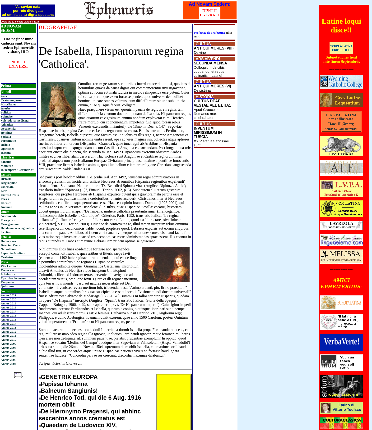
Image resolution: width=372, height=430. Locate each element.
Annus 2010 (8, 339)
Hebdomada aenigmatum (17, 228)
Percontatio (8, 140)
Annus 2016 (8, 315)
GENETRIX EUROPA (69, 377)
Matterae (7, 165)
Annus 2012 (8, 331)
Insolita (6, 152)
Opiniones (7, 148)
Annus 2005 (8, 360)
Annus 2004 (8, 364)
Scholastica (8, 274)
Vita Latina (8, 266)
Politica (6, 112)
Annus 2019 (8, 303)
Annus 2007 (8, 351)
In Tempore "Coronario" (17, 170)
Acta (4, 96)
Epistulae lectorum (13, 278)
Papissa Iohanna (64, 383)
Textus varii (8, 270)
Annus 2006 (8, 356)
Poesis (5, 199)
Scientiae (7, 116)
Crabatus (7, 257)
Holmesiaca (8, 241)
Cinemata (7, 187)
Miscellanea (8, 104)
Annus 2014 (8, 323)
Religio (5, 144)
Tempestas (7, 282)
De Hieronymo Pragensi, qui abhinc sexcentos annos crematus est (90, 414)
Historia (6, 179)
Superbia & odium (13, 253)
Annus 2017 (8, 311)
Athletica (7, 124)
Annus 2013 (8, 327)
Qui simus (7, 286)
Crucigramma (10, 224)
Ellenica (6, 203)
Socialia (6, 136)
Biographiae (9, 183)
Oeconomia (8, 128)
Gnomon (6, 207)
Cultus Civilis (10, 195)
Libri (4, 191)
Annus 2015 (8, 319)
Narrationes (8, 249)
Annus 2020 (8, 299)
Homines (6, 132)
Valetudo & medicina (14, 120)
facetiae (6, 232)
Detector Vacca (10, 245)
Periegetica (8, 220)
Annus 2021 (8, 295)
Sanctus (6, 161)
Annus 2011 (8, 335)
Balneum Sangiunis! (69, 390)
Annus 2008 (8, 347)
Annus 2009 (8, 343)
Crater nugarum (12, 100)
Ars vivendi (8, 216)
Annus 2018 (8, 307)
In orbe (5, 108)
